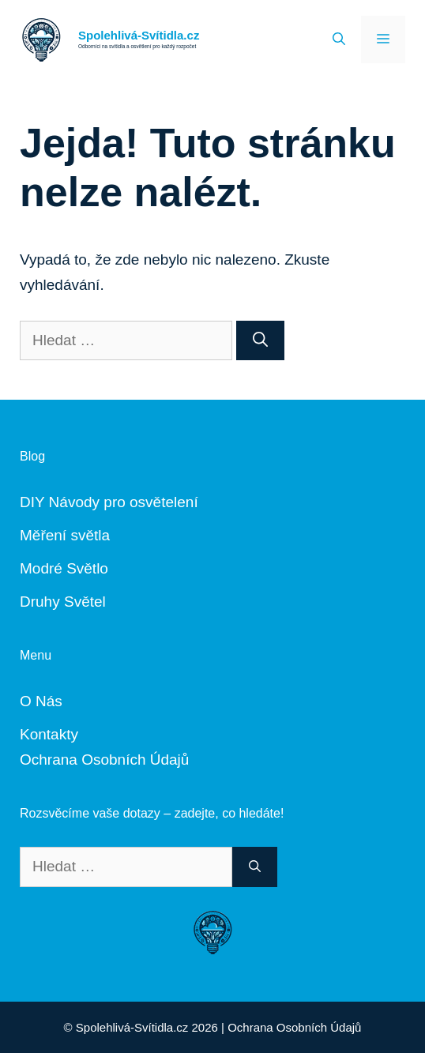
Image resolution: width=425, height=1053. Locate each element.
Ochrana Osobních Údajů (104, 759)
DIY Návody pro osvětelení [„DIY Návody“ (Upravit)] (109, 502)
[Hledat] (260, 341)
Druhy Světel (63, 601)
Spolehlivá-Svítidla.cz (138, 35)
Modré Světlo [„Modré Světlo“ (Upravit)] (64, 568)
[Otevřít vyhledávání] (339, 39)
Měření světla (65, 535)
